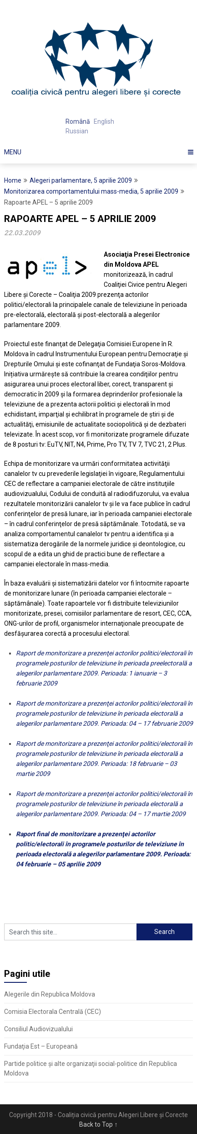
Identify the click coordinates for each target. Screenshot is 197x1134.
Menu (12, 152)
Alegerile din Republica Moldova (49, 994)
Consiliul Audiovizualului (38, 1029)
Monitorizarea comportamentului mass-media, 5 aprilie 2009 (91, 191)
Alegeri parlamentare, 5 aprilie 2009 (81, 180)
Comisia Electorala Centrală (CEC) (52, 1011)
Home (12, 180)
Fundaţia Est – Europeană (41, 1046)
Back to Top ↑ (98, 1124)
